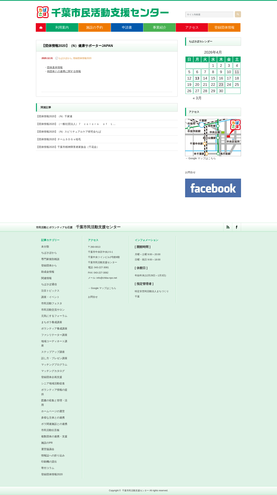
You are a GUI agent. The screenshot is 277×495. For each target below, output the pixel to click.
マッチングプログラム (54, 364)
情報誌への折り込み (53, 455)
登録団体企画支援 (51, 377)
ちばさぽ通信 (49, 284)
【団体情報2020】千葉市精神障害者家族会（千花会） (67, 146)
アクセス (192, 27)
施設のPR (47, 442)
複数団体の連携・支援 (54, 436)
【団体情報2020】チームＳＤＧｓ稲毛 (58, 139)
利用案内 (62, 27)
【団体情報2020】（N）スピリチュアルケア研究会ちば (68, 131)
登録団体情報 (224, 27)
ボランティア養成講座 (54, 328)
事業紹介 (159, 27)
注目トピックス (50, 290)
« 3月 (197, 98)
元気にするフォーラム (54, 315)
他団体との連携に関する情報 (64, 71)
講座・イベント (50, 296)
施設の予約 (94, 27)
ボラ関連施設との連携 (54, 423)
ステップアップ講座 (53, 351)
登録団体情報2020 (82, 58)
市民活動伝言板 (50, 430)
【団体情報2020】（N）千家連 (54, 116)
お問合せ (190, 172)
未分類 (45, 246)
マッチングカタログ (53, 370)
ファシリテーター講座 (54, 334)
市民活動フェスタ (51, 303)
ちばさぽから (65, 58)
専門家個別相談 (50, 259)
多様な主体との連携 (53, 417)
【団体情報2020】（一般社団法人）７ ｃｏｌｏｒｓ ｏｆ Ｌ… (76, 123)
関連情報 (46, 278)
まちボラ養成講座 (51, 322)
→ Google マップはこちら (200, 158)
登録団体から (49, 265)
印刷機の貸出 (49, 461)
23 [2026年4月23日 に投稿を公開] (221, 84)
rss (227, 227)
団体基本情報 (55, 67)
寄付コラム (47, 467)
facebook (236, 227)
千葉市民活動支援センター (135, 490)
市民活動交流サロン (53, 309)
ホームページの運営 (53, 411)
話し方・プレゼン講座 (54, 358)
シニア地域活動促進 (53, 383)
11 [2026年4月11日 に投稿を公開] (237, 72)
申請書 (127, 27)
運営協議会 (47, 449)
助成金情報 (47, 271)
